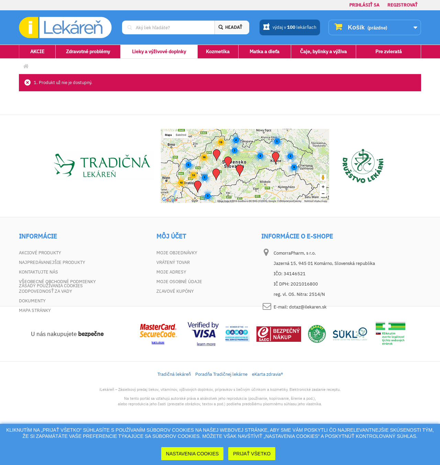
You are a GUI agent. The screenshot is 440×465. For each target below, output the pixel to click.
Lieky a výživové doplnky (159, 51)
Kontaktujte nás (38, 272)
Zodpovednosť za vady (45, 291)
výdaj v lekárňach (289, 27)
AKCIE (37, 51)
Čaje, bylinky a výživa (323, 51)
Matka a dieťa (264, 51)
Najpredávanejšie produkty (52, 262)
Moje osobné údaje (179, 281)
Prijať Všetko (252, 453)
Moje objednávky (176, 253)
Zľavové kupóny (175, 291)
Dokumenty (32, 301)
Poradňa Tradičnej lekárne (221, 408)
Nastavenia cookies (192, 453)
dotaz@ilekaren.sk (308, 307)
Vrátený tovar (173, 262)
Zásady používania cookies (51, 320)
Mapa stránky (35, 310)
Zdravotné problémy (88, 51)
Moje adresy (171, 272)
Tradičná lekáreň (174, 408)
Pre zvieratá (388, 51)
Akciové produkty (40, 253)
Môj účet (171, 236)
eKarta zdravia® (267, 408)
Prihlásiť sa (364, 5)
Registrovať (402, 5)
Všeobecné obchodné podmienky (57, 281)
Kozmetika (218, 51)
